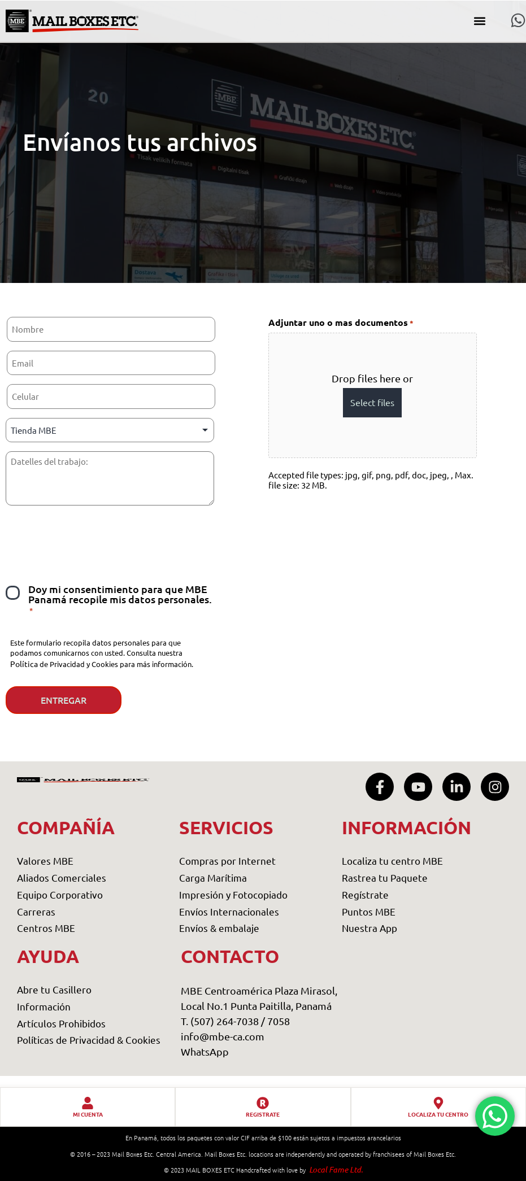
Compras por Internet (227, 861)
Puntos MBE (368, 911)
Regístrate (365, 894)
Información (44, 1006)
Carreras (36, 911)
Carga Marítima (213, 877)
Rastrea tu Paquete (385, 877)
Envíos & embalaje (219, 928)
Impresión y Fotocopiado (233, 894)
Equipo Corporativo (60, 894)
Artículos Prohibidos (61, 1023)
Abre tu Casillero (54, 989)
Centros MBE (46, 928)
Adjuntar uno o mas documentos (341, 322)
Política (24, 664)
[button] (480, 21)
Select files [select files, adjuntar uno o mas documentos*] (372, 402)
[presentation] (91, 538)
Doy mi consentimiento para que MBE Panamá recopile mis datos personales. (120, 600)
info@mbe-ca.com (222, 1036)
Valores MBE (45, 861)
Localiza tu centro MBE (392, 861)
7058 (278, 1021)
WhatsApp (205, 1051)
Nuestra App (369, 928)
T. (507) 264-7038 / (224, 1021)
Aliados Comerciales (61, 877)
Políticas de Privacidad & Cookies (88, 1039)
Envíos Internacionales (229, 911)
